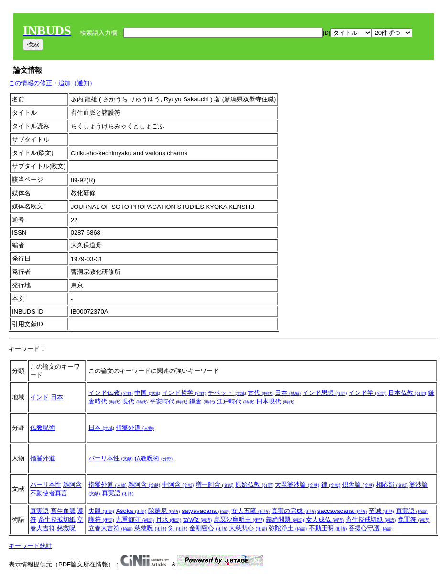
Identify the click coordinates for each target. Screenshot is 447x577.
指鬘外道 (135, 427)
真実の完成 (294, 510)
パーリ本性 (110, 458)
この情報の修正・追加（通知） (52, 83)
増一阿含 (215, 484)
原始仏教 (254, 484)
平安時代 (169, 401)
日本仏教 (407, 392)
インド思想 (325, 392)
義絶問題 (285, 519)
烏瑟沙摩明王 (239, 519)
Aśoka (131, 510)
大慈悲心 (248, 528)
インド (39, 397)
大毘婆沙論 (297, 484)
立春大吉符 (110, 528)
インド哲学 (184, 392)
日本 (57, 397)
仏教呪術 (42, 427)
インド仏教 (110, 392)
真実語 (118, 493)
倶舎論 (358, 484)
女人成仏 (325, 519)
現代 (135, 401)
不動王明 (328, 528)
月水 (169, 519)
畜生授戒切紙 (57, 519)
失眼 (101, 510)
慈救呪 (66, 528)
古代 (260, 392)
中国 (147, 392)
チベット (227, 392)
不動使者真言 (48, 493)
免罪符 (414, 519)
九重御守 (135, 519)
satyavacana (206, 510)
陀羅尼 (164, 510)
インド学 (368, 392)
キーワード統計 (30, 545)
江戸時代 (236, 401)
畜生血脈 (63, 510)
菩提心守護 (371, 528)
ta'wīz (197, 519)
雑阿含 (72, 484)
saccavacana (342, 510)
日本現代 (275, 401)
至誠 (381, 510)
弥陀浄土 (288, 528)
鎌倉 (202, 401)
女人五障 (250, 510)
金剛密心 (208, 528)
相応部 (392, 484)
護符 (101, 519)
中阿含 (178, 484)
